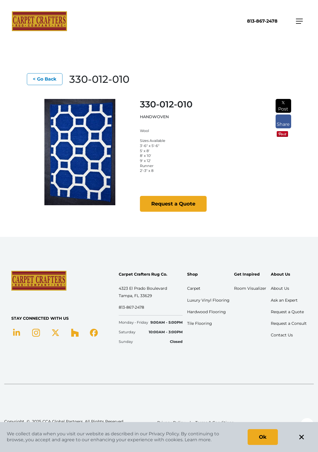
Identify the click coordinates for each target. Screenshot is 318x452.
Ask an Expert (284, 300)
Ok (263, 437)
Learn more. (198, 439)
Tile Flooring (199, 323)
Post (283, 106)
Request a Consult (289, 323)
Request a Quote (173, 204)
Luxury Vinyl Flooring (208, 300)
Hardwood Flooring (206, 311)
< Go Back (45, 79)
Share (283, 121)
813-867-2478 (262, 21)
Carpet (193, 288)
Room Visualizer (250, 288)
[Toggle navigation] (299, 21)
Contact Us (282, 335)
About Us (280, 288)
